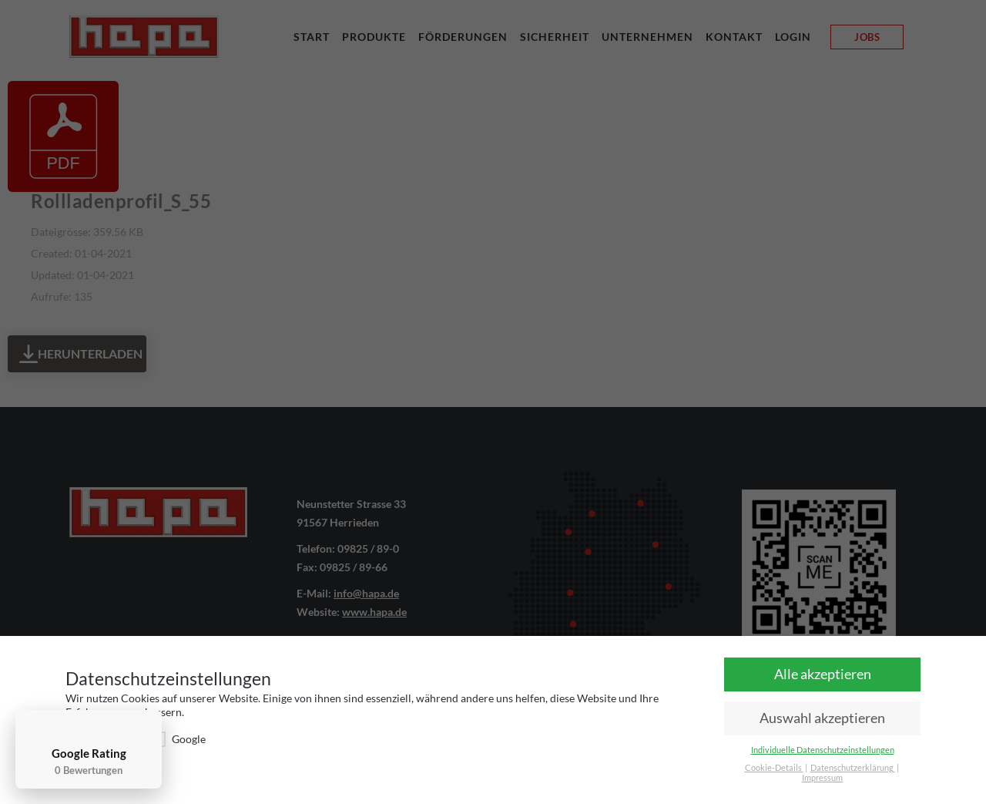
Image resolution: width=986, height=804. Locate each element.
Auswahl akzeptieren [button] (822, 718)
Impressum (822, 777)
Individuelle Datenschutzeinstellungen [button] (822, 750)
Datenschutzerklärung (852, 767)
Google (178, 739)
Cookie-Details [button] (774, 767)
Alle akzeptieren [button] (822, 674)
